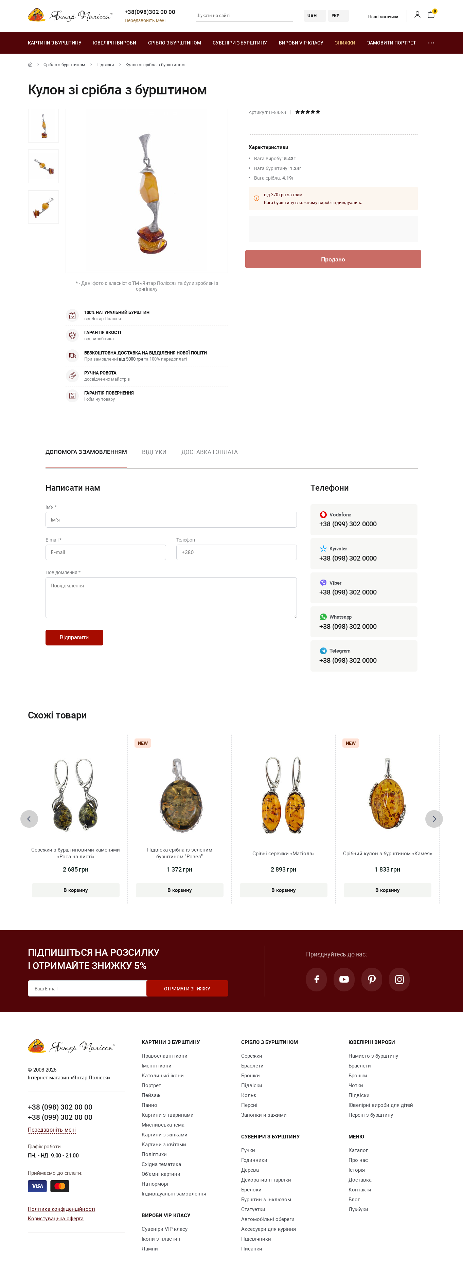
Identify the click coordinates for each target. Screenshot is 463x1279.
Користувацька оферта (56, 1218)
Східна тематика (161, 1164)
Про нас (358, 1160)
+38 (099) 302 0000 (347, 523)
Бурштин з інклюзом (266, 1199)
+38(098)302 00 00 (150, 12)
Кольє (248, 1095)
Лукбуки (358, 1209)
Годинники (254, 1160)
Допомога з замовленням (86, 452)
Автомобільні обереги (268, 1219)
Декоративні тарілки (266, 1179)
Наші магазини (379, 16)
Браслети (252, 1065)
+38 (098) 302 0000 (347, 558)
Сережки (251, 1056)
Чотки (356, 1085)
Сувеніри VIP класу (165, 1229)
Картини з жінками (165, 1134)
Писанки (251, 1248)
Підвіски (105, 64)
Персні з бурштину (371, 1115)
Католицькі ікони (163, 1075)
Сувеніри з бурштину (240, 42)
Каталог (358, 1150)
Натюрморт (155, 1184)
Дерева (250, 1170)
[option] (43, 126)
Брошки (250, 1075)
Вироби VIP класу (301, 42)
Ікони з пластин (161, 1239)
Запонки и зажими (264, 1115)
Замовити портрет (391, 42)
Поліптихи (154, 1154)
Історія (357, 1170)
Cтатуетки (253, 1209)
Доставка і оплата (209, 452)
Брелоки (251, 1189)
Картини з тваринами (168, 1115)
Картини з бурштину (55, 42)
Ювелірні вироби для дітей (381, 1105)
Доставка (360, 1179)
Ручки (248, 1150)
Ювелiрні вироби (114, 42)
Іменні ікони (157, 1065)
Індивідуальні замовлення (174, 1193)
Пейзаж (151, 1095)
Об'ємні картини (161, 1174)
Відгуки (154, 452)
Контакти (360, 1189)
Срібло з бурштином (174, 42)
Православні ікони (165, 1056)
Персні (249, 1105)
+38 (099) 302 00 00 (60, 1117)
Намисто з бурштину (373, 1056)
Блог (354, 1199)
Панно (149, 1105)
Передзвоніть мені (145, 20)
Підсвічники (256, 1239)
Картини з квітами (164, 1144)
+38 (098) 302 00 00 (60, 1107)
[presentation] (29, 819)
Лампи (150, 1248)
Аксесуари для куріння (268, 1229)
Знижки (345, 42)
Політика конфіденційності (61, 1208)
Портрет (151, 1085)
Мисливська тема (163, 1124)
